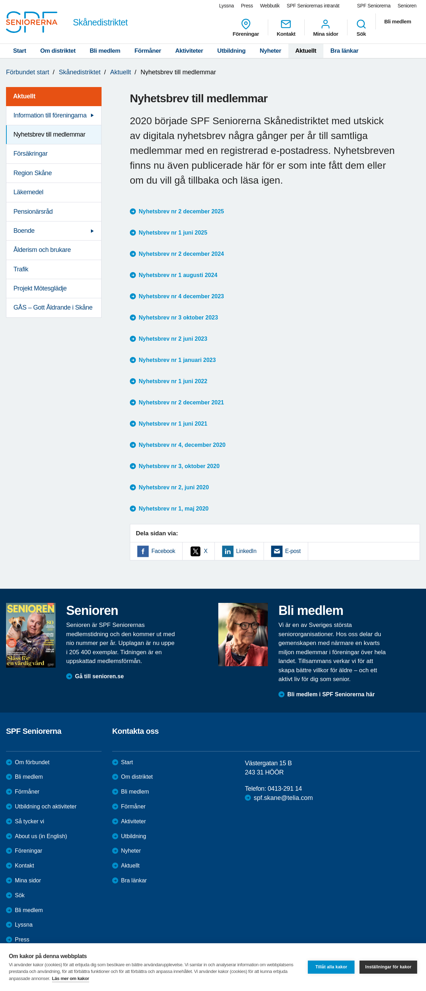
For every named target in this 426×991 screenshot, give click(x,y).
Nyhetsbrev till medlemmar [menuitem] (49, 134)
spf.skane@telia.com (283, 797)
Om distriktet (58, 50)
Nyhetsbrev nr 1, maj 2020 (173, 509)
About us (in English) (41, 836)
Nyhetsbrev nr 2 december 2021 (181, 402)
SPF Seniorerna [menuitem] (374, 5)
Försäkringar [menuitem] (30, 153)
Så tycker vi (29, 821)
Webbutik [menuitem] (270, 5)
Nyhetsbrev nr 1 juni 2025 (173, 233)
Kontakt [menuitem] (286, 27)
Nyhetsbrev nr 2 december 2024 (181, 254)
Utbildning (231, 50)
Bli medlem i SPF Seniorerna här (331, 694)
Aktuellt (305, 50)
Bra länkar (344, 50)
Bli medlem (105, 50)
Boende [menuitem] (24, 230)
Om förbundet (32, 762)
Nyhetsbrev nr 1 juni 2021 (173, 424)
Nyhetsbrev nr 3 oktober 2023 (178, 318)
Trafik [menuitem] (20, 269)
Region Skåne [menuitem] (32, 173)
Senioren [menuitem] (407, 5)
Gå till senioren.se (99, 676)
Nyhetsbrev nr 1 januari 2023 (177, 360)
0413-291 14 (284, 788)
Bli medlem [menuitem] (397, 21)
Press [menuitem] (247, 5)
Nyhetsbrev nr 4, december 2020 (182, 445)
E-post (293, 551)
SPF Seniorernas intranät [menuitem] (313, 5)
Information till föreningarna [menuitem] (50, 115)
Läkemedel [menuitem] (28, 192)
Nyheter (270, 50)
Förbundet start (27, 72)
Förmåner (147, 50)
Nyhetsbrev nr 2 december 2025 (181, 211)
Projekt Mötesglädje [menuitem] (40, 288)
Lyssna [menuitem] (226, 5)
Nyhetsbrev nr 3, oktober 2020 (179, 466)
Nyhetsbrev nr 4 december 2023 (181, 296)
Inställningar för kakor (388, 966)
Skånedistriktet (79, 72)
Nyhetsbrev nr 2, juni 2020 (174, 487)
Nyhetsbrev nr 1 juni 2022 (173, 381)
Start (19, 50)
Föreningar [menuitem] (246, 27)
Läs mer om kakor (70, 978)
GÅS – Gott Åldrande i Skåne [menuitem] (52, 307)
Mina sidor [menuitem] (325, 27)
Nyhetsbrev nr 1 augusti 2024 (178, 275)
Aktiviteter (189, 50)
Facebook (163, 551)
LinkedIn (246, 551)
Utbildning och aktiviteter (45, 806)
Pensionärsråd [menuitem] (33, 211)
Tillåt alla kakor (331, 966)
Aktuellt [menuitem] (24, 96)
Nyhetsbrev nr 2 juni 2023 (173, 339)
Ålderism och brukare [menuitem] (42, 249)
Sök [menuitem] (361, 27)
